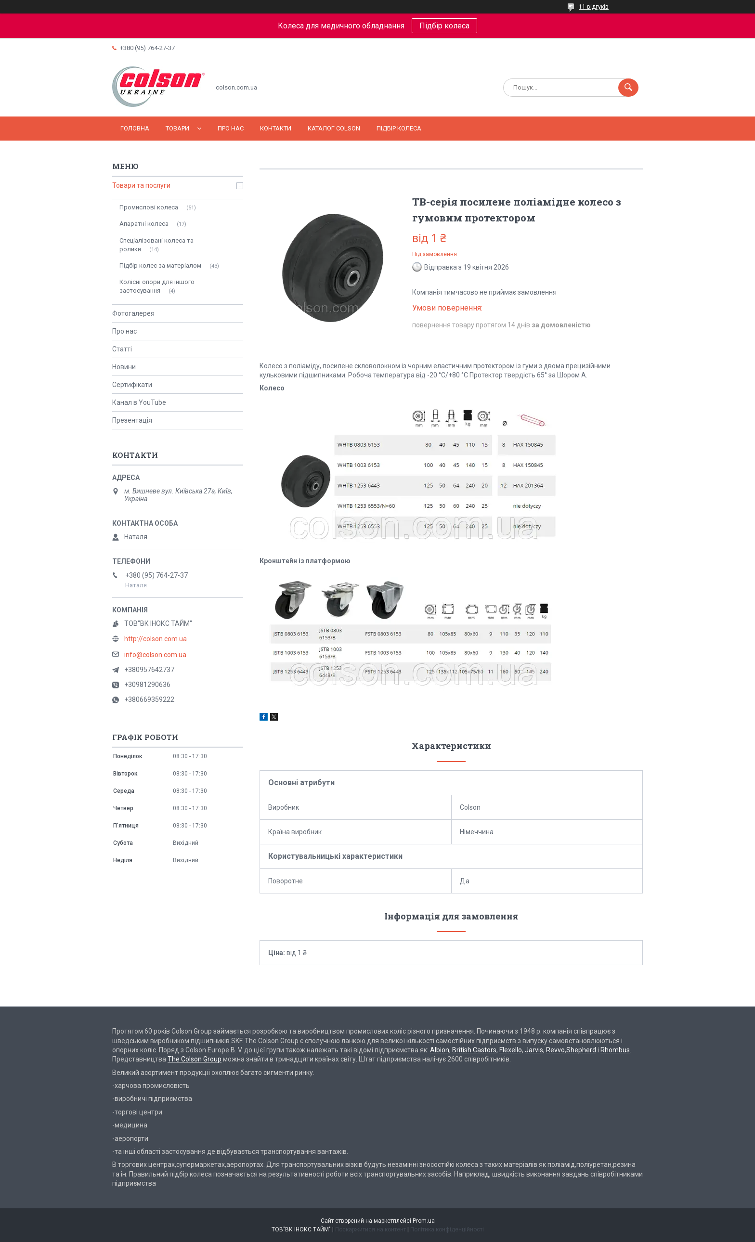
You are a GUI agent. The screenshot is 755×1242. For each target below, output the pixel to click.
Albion (439, 1050)
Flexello (510, 1050)
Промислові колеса (148, 207)
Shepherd (581, 1050)
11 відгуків (594, 6)
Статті (122, 349)
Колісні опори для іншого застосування (157, 286)
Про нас (231, 128)
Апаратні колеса (144, 223)
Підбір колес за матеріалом (160, 265)
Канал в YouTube (139, 402)
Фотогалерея (133, 313)
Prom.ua (424, 1220)
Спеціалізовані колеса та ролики (156, 245)
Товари (177, 128)
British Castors (474, 1050)
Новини (124, 367)
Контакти (275, 128)
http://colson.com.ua (155, 639)
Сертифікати (132, 384)
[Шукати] (628, 87)
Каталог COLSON (334, 128)
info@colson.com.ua (155, 655)
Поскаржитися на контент (370, 1229)
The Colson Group (194, 1059)
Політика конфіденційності (447, 1229)
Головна (134, 128)
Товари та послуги (141, 185)
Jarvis (534, 1050)
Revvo (555, 1050)
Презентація (132, 420)
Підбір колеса (444, 25)
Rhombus (615, 1050)
